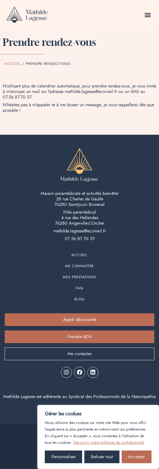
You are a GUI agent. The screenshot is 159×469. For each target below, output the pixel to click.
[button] (148, 15)
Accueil (13, 64)
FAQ (79, 288)
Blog (79, 299)
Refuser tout (102, 457)
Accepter (136, 457)
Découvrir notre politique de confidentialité (108, 443)
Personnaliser (63, 457)
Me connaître (79, 266)
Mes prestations (79, 277)
